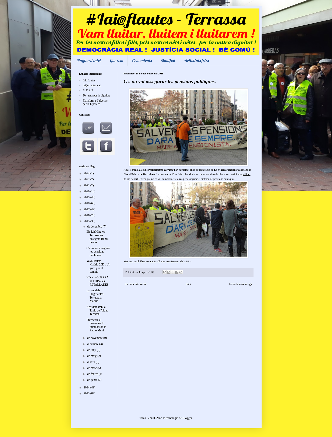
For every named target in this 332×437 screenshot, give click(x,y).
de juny (92, 350)
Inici (188, 284)
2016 (87, 215)
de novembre (95, 337)
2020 (87, 191)
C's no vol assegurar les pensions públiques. (98, 252)
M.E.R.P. (88, 90)
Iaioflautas (89, 80)
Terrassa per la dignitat (96, 95)
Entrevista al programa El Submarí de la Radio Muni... (96, 325)
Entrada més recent (136, 284)
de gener (92, 379)
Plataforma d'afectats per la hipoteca (95, 102)
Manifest (168, 60)
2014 (87, 387)
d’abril (91, 362)
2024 (87, 173)
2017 (87, 209)
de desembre (95, 226)
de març (92, 368)
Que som (116, 60)
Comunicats (142, 60)
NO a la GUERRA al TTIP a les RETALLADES (97, 281)
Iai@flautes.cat (92, 85)
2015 (87, 221)
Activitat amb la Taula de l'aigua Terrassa (97, 310)
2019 (87, 197)
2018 (87, 203)
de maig (92, 355)
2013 (87, 393)
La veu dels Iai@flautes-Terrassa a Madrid (95, 296)
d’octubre (93, 344)
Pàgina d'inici (89, 60)
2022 (87, 179)
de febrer (93, 374)
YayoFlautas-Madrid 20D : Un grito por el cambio (98, 266)
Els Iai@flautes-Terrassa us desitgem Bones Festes (97, 237)
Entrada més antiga (240, 284)
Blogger (187, 418)
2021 (87, 185)
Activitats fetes (196, 60)
